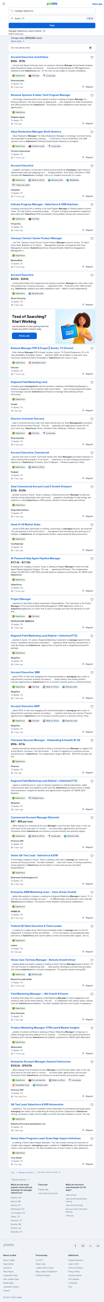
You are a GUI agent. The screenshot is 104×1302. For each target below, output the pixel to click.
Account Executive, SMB (25, 672)
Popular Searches (75, 1260)
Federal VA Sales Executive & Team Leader (36, 926)
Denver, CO (16, 1205)
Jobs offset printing (74, 1205)
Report (87, 86)
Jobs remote (71, 1195)
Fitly (70, 1287)
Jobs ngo (70, 1215)
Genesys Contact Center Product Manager (36, 238)
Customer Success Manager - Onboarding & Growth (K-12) (45, 740)
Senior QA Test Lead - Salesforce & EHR (34, 855)
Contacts (7, 1268)
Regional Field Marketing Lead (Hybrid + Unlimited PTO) (44, 635)
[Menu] (3, 4)
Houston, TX (16, 1220)
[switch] (91, 47)
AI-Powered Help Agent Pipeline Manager (35, 558)
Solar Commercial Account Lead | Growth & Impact (41, 486)
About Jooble (9, 1260)
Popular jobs (43, 1189)
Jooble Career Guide (44, 1268)
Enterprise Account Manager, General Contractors (41, 1061)
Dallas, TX (15, 1216)
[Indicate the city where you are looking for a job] (52, 18)
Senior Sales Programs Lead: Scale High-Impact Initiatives (46, 1138)
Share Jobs (40, 1264)
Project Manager (21, 599)
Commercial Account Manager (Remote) (35, 817)
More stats (18, 41)
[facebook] (75, 1246)
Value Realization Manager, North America (36, 131)
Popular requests (21, 1179)
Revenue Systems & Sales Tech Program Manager (40, 95)
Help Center (8, 1264)
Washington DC (17, 1209)
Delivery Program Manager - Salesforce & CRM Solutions (44, 204)
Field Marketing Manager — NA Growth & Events (39, 993)
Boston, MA (16, 1201)
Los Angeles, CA (18, 1213)
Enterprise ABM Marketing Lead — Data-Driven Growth (43, 892)
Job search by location (48, 1193)
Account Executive (22, 165)
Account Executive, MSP (25, 706)
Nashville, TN (16, 1232)
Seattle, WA (16, 1224)
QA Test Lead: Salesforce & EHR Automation (37, 1104)
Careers (6, 1290)
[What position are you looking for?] (52, 11)
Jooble (19, 1297)
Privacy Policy (74, 1271)
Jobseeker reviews (11, 1287)
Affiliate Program (43, 1275)
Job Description (75, 1275)
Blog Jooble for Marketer (46, 1271)
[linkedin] (98, 1246)
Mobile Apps (8, 1283)
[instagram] (83, 1246)
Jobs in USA (73, 1264)
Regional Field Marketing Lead (29, 382)
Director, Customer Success (27, 418)
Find (52, 25)
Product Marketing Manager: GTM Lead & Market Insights (45, 1027)
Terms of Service (75, 1268)
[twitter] (90, 1246)
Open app (97, 4)
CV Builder (72, 1283)
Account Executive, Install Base (29, 57)
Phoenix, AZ (16, 1228)
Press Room (8, 1271)
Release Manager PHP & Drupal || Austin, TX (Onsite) (42, 348)
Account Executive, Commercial (30, 452)
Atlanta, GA (16, 1197)
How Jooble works (11, 1279)
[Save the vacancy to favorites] (92, 57)
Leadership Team (10, 1275)
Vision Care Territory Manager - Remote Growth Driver (43, 959)
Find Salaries (73, 1279)
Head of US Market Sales (25, 524)
